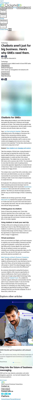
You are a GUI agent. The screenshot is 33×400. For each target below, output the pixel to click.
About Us (3, 26)
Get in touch (3, 380)
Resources (4, 22)
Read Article (5, 65)
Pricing (15, 7)
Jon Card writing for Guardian (12, 131)
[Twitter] (4, 394)
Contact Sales (4, 29)
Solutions (3, 15)
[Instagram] (8, 394)
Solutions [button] (9, 7)
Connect (3, 399)
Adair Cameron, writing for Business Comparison (15, 257)
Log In (2, 1)
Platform (3, 11)
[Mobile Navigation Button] (10, 29)
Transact (12, 399)
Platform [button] (3, 7)
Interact (8, 399)
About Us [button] (27, 7)
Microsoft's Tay (5, 199)
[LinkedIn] (6, 394)
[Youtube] (10, 394)
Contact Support (4, 3)
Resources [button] (20, 7)
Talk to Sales (5, 389)
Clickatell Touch (13, 278)
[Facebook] (2, 394)
